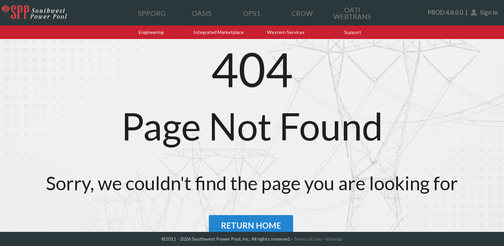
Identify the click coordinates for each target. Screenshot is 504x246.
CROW (302, 13)
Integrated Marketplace (218, 32)
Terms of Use (307, 239)
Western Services (286, 32)
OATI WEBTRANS (352, 13)
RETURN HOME (251, 225)
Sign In (484, 12)
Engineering (151, 32)
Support (352, 32)
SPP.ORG (152, 13)
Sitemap (333, 239)
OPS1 (252, 13)
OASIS (202, 13)
